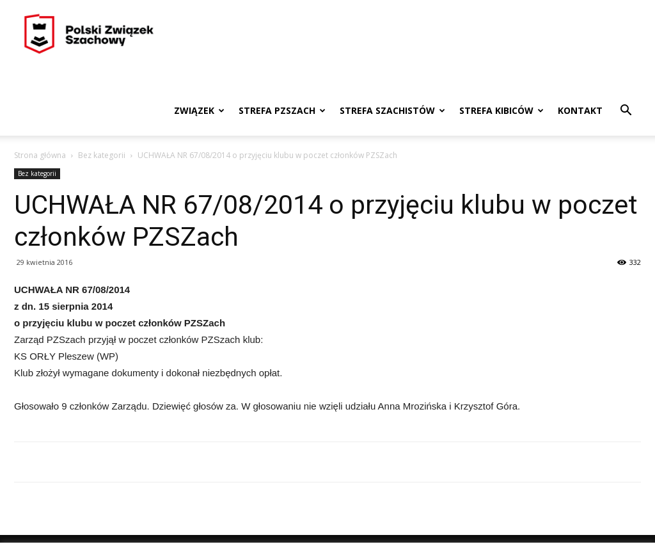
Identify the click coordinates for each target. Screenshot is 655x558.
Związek (199, 110)
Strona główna (40, 155)
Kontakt (580, 110)
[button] (625, 112)
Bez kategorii (101, 155)
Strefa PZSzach (282, 110)
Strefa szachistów (392, 110)
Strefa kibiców (501, 110)
